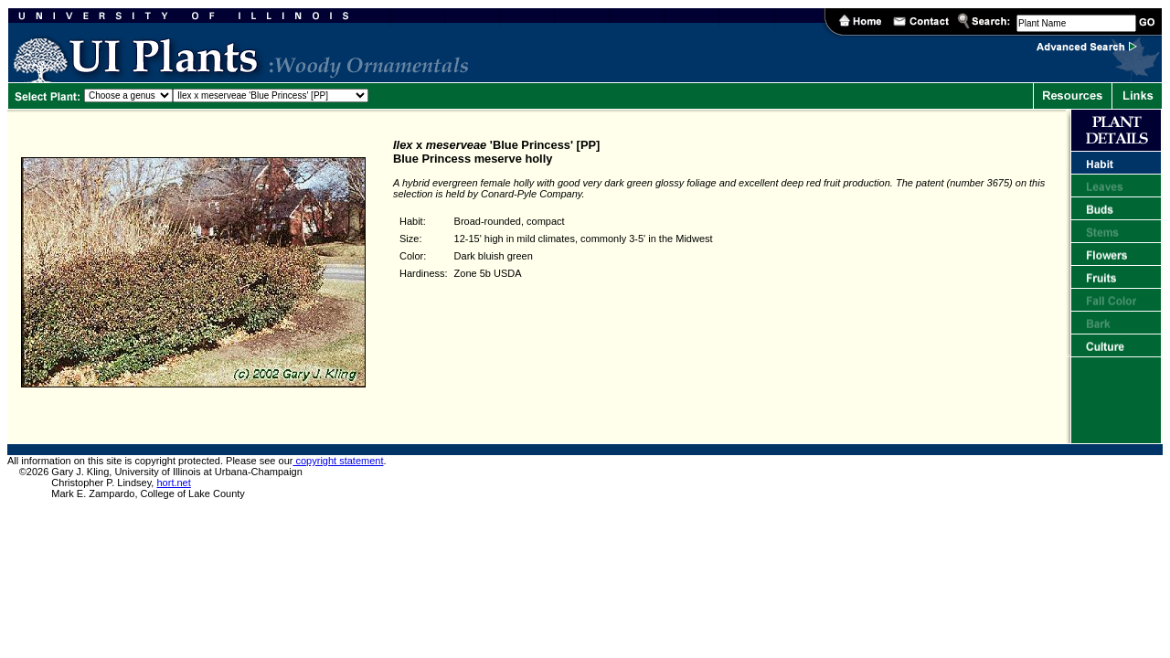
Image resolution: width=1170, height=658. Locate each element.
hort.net (173, 482)
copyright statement (337, 460)
